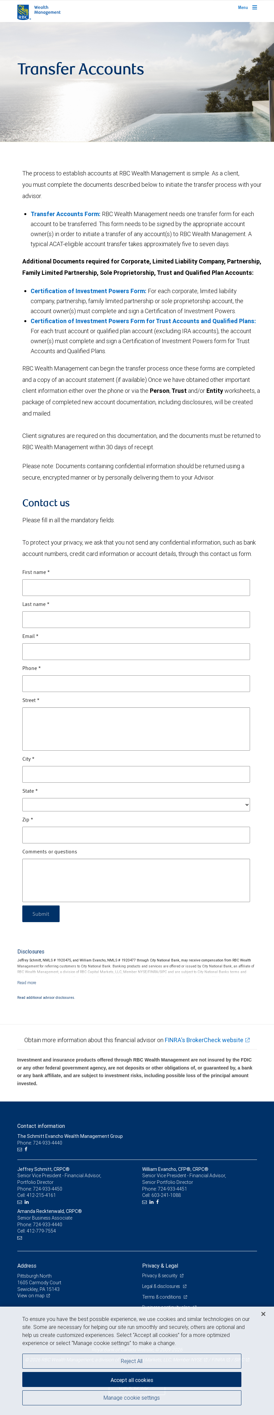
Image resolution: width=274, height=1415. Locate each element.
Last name (36, 604)
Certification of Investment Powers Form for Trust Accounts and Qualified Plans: (143, 321)
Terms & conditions (162, 1297)
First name (36, 572)
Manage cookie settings (132, 1397)
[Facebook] (27, 1149)
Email (30, 636)
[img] (137, 82)
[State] (136, 804)
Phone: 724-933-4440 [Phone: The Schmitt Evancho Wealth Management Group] (39, 1143)
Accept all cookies (132, 1380)
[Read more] (26, 982)
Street (31, 700)
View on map (31, 1296)
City (28, 759)
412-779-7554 (41, 1231)
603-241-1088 (166, 1195)
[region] (137, 1361)
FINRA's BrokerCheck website (204, 1040)
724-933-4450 (47, 1189)
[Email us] (20, 1149)
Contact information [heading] (41, 1126)
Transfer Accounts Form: (66, 214)
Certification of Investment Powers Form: (88, 291)
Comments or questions (49, 852)
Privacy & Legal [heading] (160, 1265)
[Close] (263, 1314)
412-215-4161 (41, 1195)
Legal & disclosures (161, 1286)
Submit (41, 913)
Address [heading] (26, 1265)
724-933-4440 (47, 1225)
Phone (31, 668)
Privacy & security (160, 1276)
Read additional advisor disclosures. (46, 997)
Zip (27, 820)
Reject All (131, 1361)
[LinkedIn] (27, 1202)
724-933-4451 (172, 1189)
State (30, 791)
